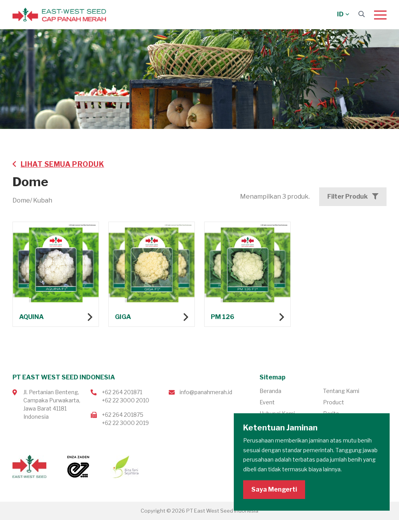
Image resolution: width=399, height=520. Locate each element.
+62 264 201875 (122, 414)
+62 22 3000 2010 (125, 400)
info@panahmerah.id (206, 392)
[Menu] (380, 14)
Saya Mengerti (274, 489)
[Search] (361, 14)
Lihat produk (56, 275)
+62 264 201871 (122, 392)
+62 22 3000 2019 (125, 423)
